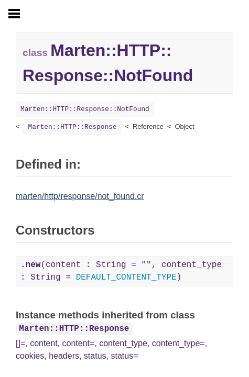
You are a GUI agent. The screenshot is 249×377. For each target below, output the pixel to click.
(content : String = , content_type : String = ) (121, 271)
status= (124, 355)
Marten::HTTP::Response (72, 127)
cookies (30, 355)
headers (64, 355)
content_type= (178, 343)
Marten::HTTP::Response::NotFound (84, 109)
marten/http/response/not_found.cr (80, 196)
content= (78, 343)
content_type (123, 343)
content (43, 343)
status (95, 355)
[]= (20, 343)
